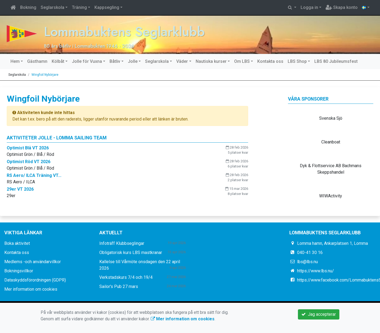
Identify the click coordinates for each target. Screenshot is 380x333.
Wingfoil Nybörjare (44, 75)
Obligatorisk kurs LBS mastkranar (130, 252)
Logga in (309, 7)
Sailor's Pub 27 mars (118, 286)
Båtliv (115, 61)
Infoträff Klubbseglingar (121, 243)
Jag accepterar (318, 314)
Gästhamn (37, 61)
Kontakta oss (270, 61)
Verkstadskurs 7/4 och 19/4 (126, 277)
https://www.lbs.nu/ (315, 270)
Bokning (28, 7)
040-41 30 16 (310, 252)
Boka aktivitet (17, 243)
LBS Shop (297, 61)
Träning (79, 7)
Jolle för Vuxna (87, 61)
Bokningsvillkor (18, 270)
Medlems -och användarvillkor (32, 261)
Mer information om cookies (30, 289)
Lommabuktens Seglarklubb (137, 31)
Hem (15, 61)
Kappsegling (106, 7)
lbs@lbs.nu (307, 261)
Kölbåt (58, 61)
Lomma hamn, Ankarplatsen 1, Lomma (332, 243)
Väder (182, 61)
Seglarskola (52, 7)
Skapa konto (342, 7)
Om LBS (242, 61)
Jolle (133, 61)
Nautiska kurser (211, 61)
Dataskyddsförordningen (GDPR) (35, 280)
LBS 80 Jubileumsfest (336, 61)
